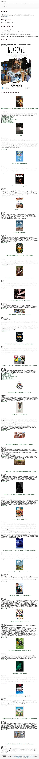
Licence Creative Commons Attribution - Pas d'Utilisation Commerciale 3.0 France (23, 756)
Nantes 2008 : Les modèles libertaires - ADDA (9, 119)
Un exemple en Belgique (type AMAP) (8, 116)
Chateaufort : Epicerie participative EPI (8, 122)
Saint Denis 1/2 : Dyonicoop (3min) (7, 120)
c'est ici (6, 16)
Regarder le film (4, 45)
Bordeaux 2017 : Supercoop (6, 118)
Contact (34, 3)
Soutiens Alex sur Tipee (6, 429)
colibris (27, 757)
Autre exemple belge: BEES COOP (7, 117)
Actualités (20, 3)
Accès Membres (4, 6)
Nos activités (15, 3)
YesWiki (18, 757)
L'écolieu (9, 3)
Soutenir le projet (5, 456)
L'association (4, 3)
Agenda (25, 3)
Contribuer (29, 3)
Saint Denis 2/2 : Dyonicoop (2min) (7, 121)
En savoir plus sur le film (6, 330)
